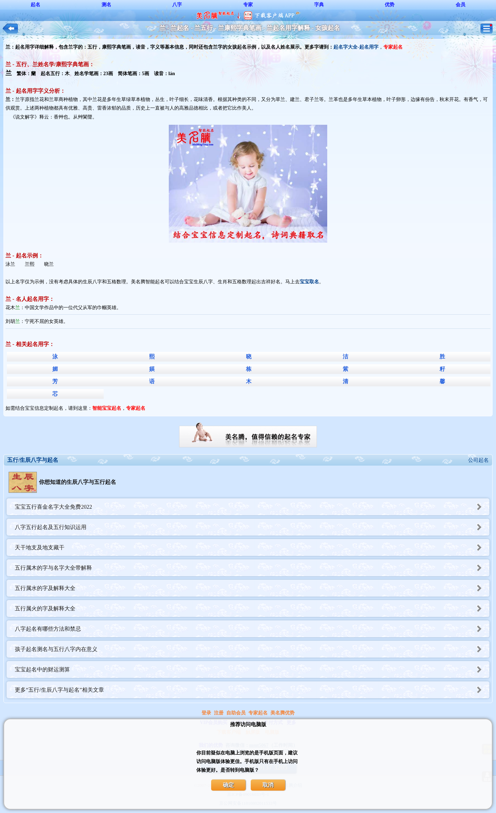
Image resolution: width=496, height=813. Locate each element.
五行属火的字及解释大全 (252, 608)
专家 (248, 4)
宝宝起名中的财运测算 (252, 669)
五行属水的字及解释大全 (252, 588)
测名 (106, 4)
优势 (389, 4)
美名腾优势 (282, 712)
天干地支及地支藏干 (252, 547)
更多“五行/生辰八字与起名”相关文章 (252, 689)
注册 (219, 712)
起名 (35, 4)
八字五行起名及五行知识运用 (252, 527)
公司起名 (478, 460)
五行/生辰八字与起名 (32, 460)
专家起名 (258, 712)
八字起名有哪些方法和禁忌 (252, 628)
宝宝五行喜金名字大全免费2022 (252, 506)
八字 (177, 4)
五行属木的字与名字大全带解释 (252, 567)
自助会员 (236, 712)
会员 (460, 4)
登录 (206, 712)
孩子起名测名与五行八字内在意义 (252, 649)
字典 (319, 4)
